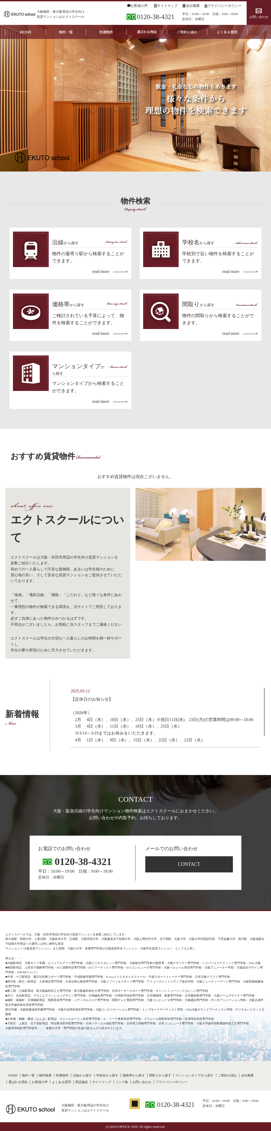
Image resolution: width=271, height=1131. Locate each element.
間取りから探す (160, 1075)
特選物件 (62, 1075)
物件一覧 (28, 1075)
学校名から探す (107, 1075)
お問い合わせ (258, 17)
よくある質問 (61, 1082)
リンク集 (121, 1082)
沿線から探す (82, 1075)
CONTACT (189, 864)
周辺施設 (81, 1082)
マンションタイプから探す (194, 1075)
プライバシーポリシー (224, 6)
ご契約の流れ (227, 1075)
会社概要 (193, 6)
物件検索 (45, 1075)
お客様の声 (139, 6)
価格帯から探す (134, 1075)
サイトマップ (167, 6)
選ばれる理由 (18, 1082)
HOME (12, 1075)
